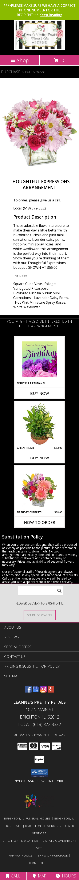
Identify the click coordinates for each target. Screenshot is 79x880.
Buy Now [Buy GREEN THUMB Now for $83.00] (39, 458)
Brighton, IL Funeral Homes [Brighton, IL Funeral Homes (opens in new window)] (27, 818)
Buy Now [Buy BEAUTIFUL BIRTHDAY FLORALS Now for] (39, 393)
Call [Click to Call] (13, 876)
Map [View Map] (40, 876)
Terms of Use (40, 863)
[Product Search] (40, 590)
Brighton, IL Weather (20, 841)
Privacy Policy (20, 855)
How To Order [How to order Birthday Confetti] (39, 522)
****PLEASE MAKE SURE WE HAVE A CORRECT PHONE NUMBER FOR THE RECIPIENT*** (40, 10)
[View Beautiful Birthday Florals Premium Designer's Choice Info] (39, 359)
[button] (39, 773)
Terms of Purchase (52, 855)
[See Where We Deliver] (40, 615)
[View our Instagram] (43, 691)
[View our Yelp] (51, 691)
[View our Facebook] (28, 691)
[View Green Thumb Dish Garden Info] (39, 423)
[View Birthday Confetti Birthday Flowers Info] (39, 488)
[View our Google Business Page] (35, 691)
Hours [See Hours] (66, 876)
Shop (20, 60)
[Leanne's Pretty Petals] (39, 49)
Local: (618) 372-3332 (29, 208)
